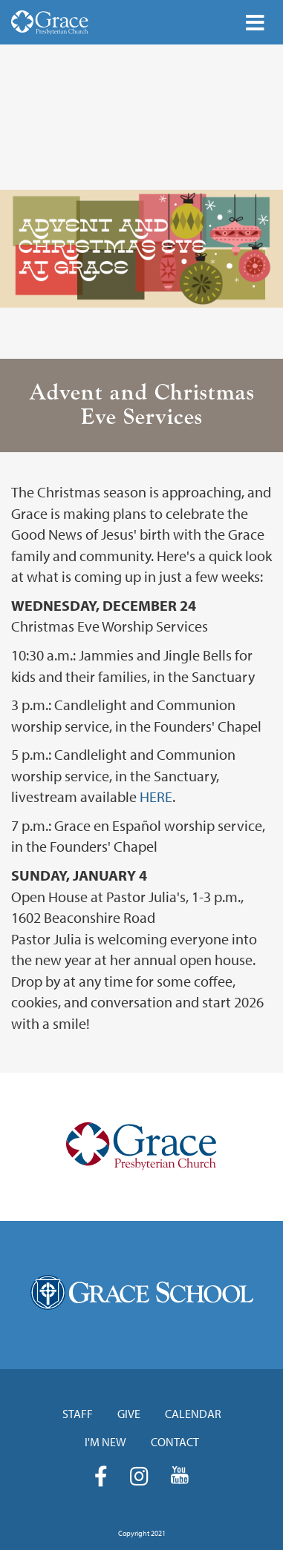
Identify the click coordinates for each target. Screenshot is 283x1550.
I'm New (105, 1441)
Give (128, 1413)
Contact (175, 1441)
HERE (156, 796)
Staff (77, 1413)
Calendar (193, 1413)
